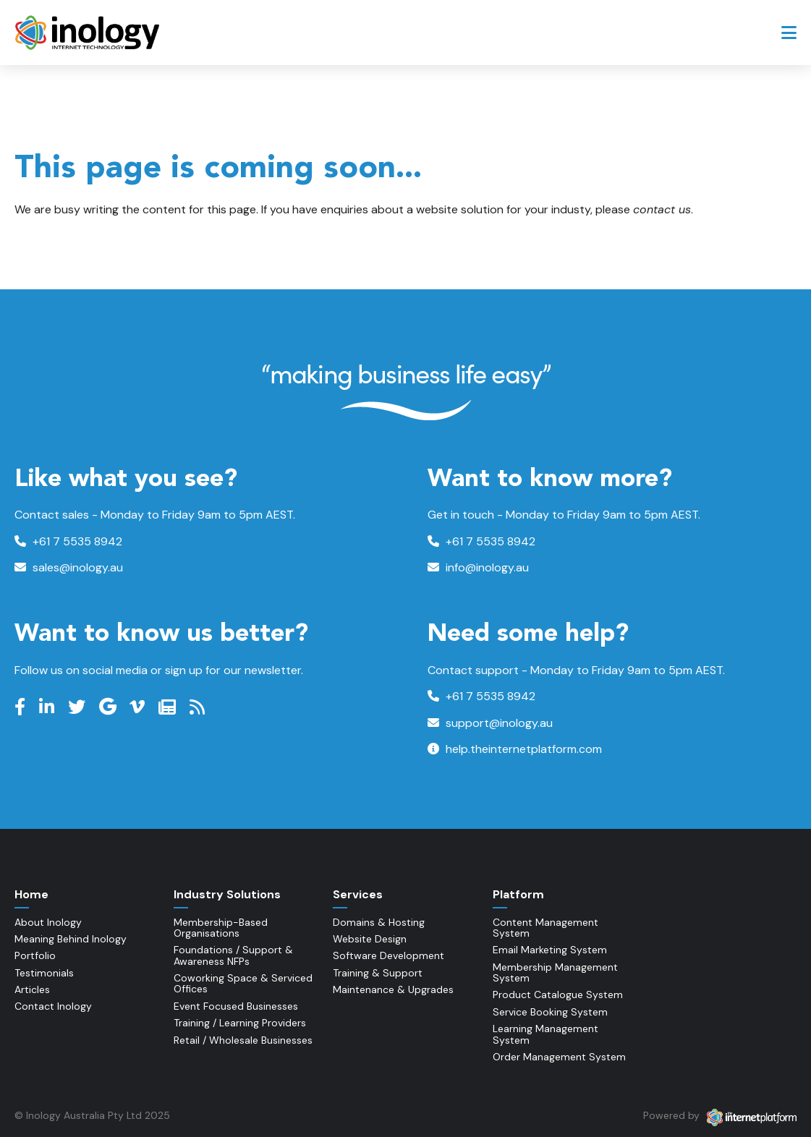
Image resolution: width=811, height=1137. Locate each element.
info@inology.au (478, 567)
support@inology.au (490, 723)
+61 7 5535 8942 (68, 541)
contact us (662, 209)
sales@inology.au (68, 567)
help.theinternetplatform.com (515, 749)
